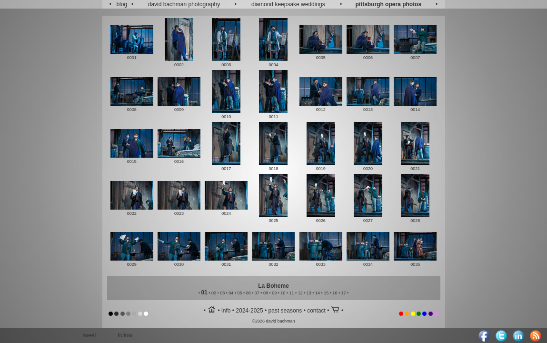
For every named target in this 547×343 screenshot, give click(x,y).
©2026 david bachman (273, 321)
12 (300, 293)
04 (231, 293)
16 (334, 293)
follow (125, 335)
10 (282, 293)
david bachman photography (184, 4)
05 (239, 293)
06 (248, 293)
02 (213, 293)
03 (222, 293)
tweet (89, 335)
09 (274, 293)
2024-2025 (249, 310)
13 (309, 293)
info (225, 310)
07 (257, 293)
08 (265, 293)
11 (291, 293)
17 (343, 293)
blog (121, 4)
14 (317, 293)
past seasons (285, 310)
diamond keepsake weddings (288, 4)
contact (316, 310)
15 (326, 293)
